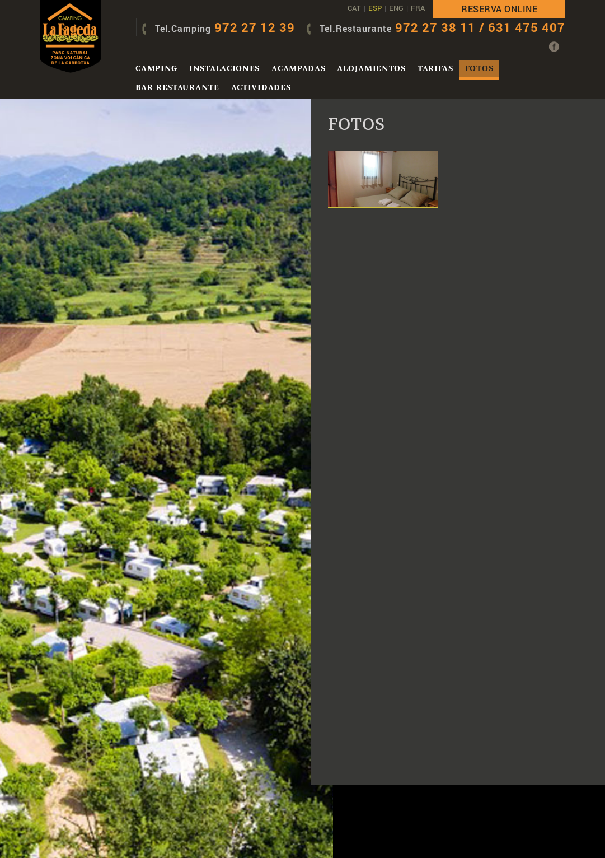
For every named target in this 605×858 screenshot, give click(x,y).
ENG (396, 8)
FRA (418, 8)
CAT (354, 8)
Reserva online (499, 9)
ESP (375, 8)
